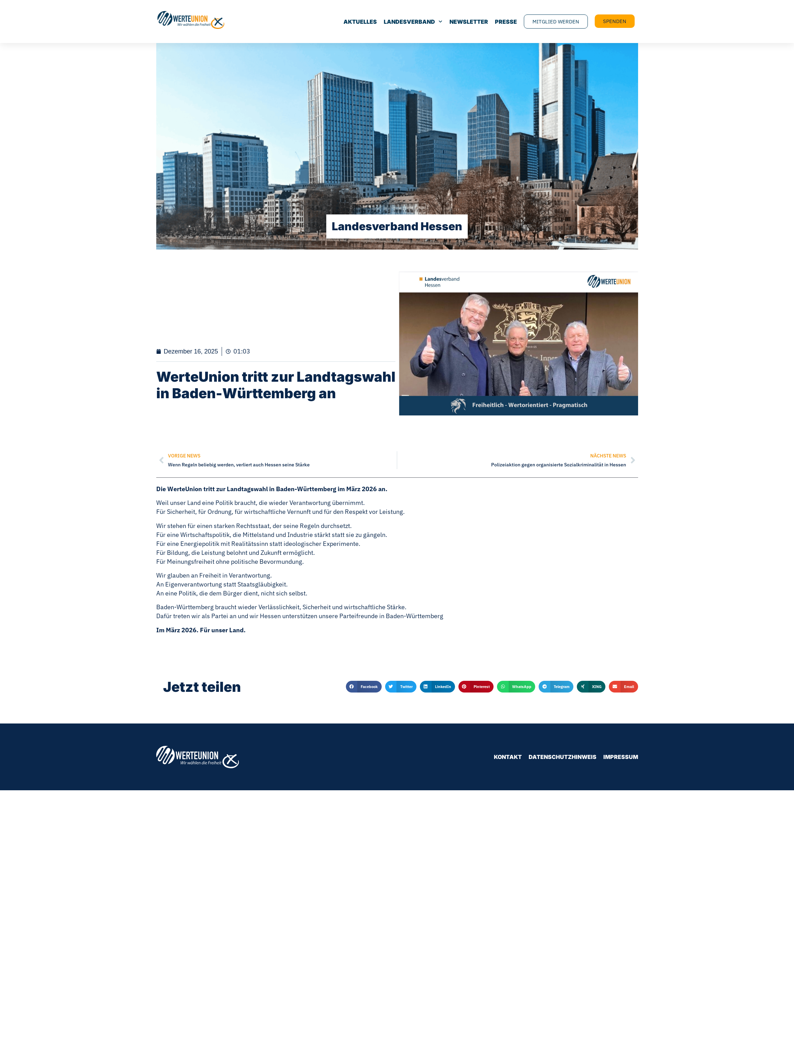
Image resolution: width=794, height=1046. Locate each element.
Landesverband (413, 22)
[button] (364, 687)
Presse (506, 21)
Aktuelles (360, 21)
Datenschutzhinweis (562, 756)
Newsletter (468, 21)
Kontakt (508, 756)
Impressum (620, 756)
